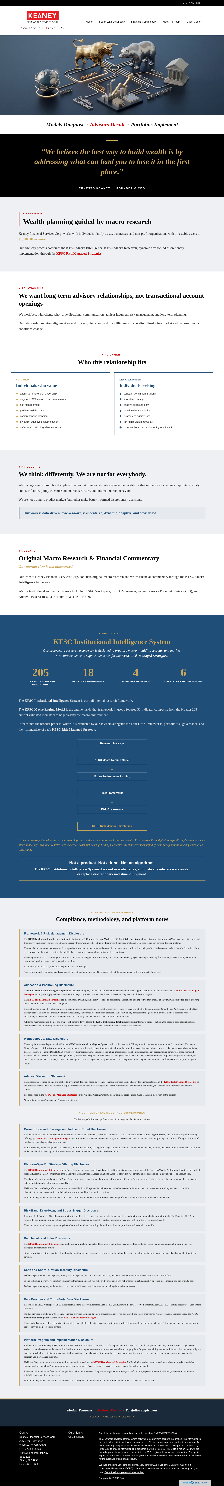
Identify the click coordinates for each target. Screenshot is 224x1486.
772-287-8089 (191, 3)
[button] (112, 20)
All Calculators (76, 1436)
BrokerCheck (169, 1433)
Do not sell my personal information (124, 1472)
